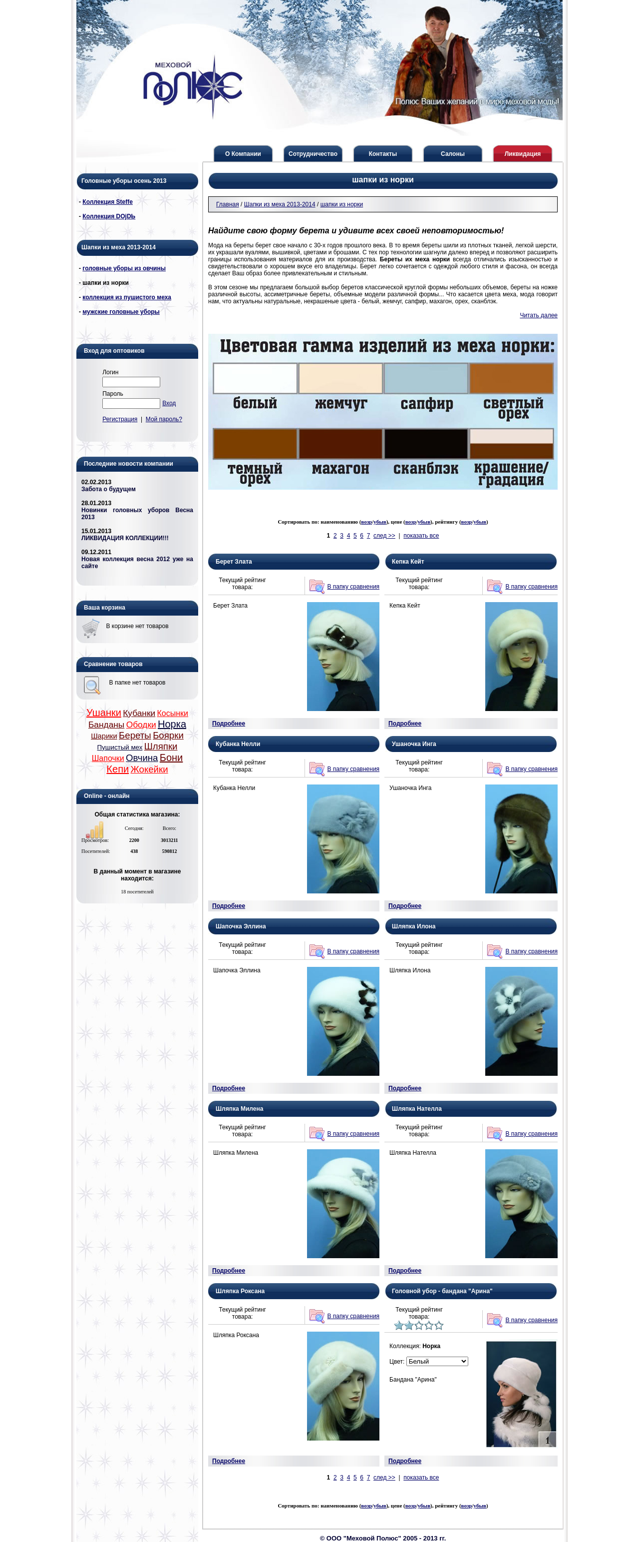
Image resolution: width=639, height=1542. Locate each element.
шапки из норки (341, 204)
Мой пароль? (164, 419)
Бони (171, 757)
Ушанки (103, 712)
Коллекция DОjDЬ (108, 216)
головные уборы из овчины (124, 268)
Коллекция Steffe (107, 201)
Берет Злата (234, 561)
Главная (227, 204)
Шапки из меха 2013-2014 (280, 204)
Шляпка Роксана (240, 1291)
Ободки (141, 725)
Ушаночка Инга (414, 744)
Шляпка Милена (239, 1108)
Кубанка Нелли (238, 744)
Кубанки (139, 713)
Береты (135, 735)
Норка (172, 724)
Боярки (168, 735)
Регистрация (119, 419)
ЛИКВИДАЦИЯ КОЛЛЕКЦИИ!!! (125, 538)
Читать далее (539, 315)
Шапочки (108, 758)
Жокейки (149, 769)
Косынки (173, 713)
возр (366, 522)
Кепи (117, 769)
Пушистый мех (120, 747)
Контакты (383, 153)
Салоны (453, 153)
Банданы (106, 725)
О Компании (243, 153)
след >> (384, 535)
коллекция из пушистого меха (126, 297)
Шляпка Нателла (417, 1108)
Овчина (142, 758)
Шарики (104, 736)
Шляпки (161, 746)
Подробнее (228, 723)
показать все (421, 535)
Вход (169, 403)
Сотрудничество (313, 153)
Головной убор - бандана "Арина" (442, 1291)
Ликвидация (523, 153)
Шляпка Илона (413, 926)
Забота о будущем (108, 489)
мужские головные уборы (121, 311)
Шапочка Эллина (241, 926)
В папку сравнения (353, 586)
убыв (379, 522)
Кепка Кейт (408, 561)
